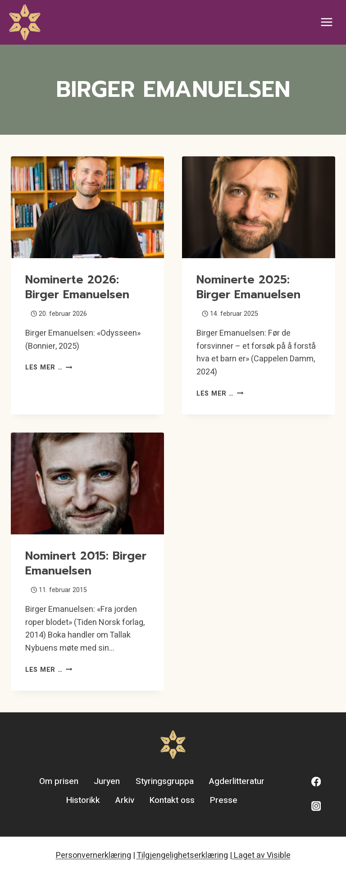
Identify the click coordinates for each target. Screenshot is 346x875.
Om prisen (58, 781)
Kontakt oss (172, 800)
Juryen (107, 781)
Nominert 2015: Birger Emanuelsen (85, 563)
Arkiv (124, 800)
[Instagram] (316, 806)
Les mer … (48, 367)
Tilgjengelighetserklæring (182, 855)
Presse (223, 800)
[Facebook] (316, 782)
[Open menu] (326, 22)
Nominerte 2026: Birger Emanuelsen (77, 287)
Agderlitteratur (236, 781)
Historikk (83, 800)
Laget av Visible (261, 855)
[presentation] (87, 207)
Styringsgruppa (165, 781)
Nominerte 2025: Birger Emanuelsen (248, 287)
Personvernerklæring (93, 855)
